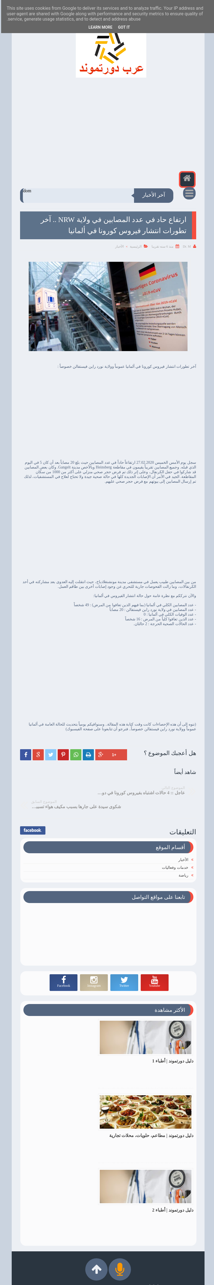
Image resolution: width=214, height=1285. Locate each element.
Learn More (99, 27)
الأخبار (118, 246)
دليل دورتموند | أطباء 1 (171, 1045)
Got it (123, 27)
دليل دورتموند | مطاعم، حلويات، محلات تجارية (71, 1048)
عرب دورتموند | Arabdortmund (108, 1277)
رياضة (182, 860)
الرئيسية (134, 246)
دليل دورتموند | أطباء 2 (171, 1120)
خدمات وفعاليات (174, 852)
